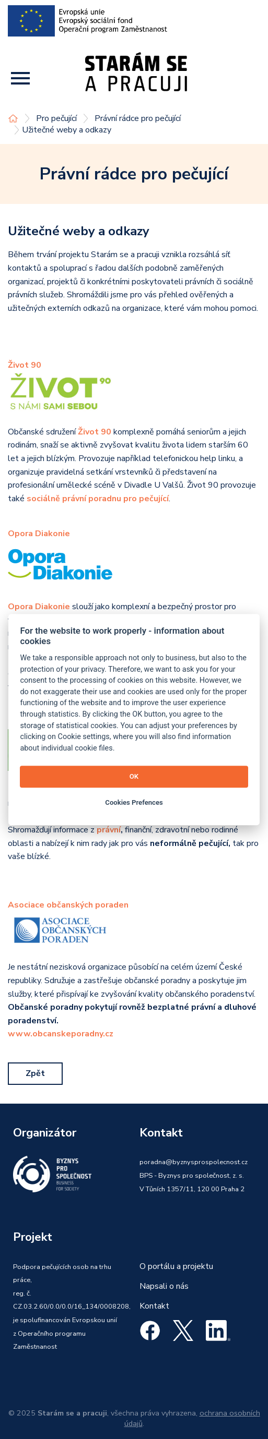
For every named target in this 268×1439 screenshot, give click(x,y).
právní (109, 830)
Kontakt (154, 1306)
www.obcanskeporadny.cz (60, 1033)
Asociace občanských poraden (68, 905)
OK (134, 776)
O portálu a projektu (176, 1266)
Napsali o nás (164, 1286)
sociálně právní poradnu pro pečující (98, 498)
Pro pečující (56, 118)
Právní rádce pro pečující (138, 118)
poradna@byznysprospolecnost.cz (193, 1162)
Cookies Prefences (133, 802)
